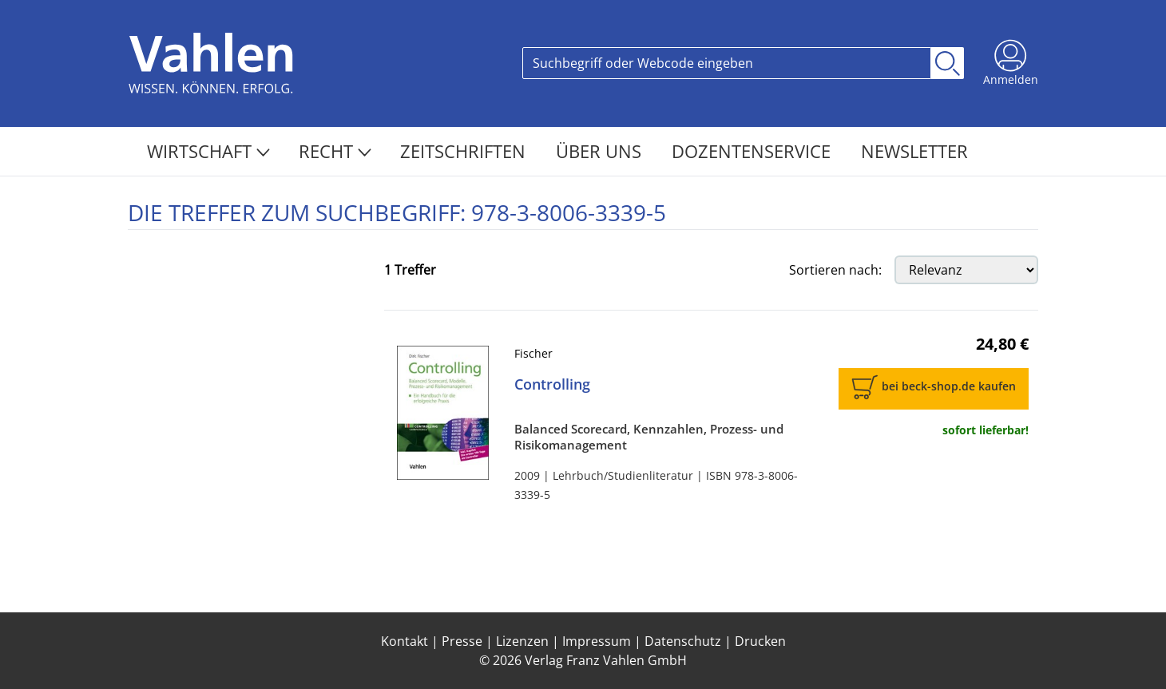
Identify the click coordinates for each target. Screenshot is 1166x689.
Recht (335, 151)
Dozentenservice (753, 151)
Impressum (596, 641)
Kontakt (404, 641)
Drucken (760, 641)
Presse (462, 641)
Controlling (552, 384)
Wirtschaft (208, 151)
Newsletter (914, 151)
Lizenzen (522, 641)
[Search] (726, 63)
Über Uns (601, 151)
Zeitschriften (465, 151)
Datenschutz (682, 641)
